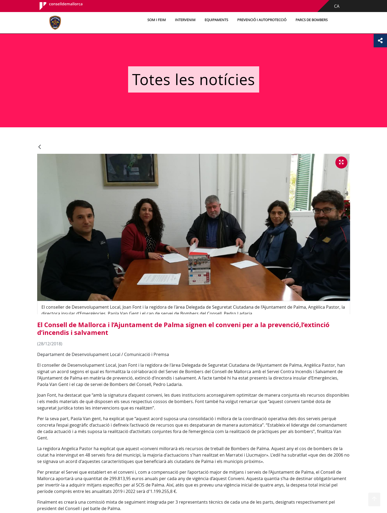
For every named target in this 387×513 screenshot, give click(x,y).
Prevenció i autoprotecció (261, 20)
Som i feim (156, 20)
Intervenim (185, 20)
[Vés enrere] (39, 147)
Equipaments (216, 20)
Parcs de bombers (312, 20)
